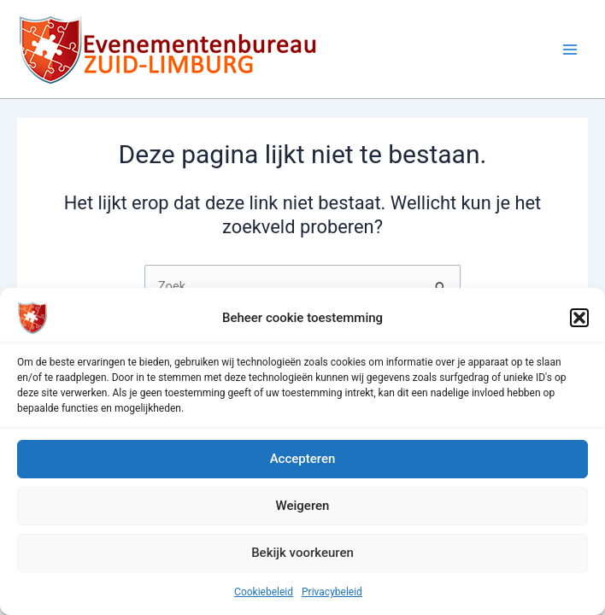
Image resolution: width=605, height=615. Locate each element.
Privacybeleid (332, 592)
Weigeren (303, 505)
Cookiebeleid (263, 592)
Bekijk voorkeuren (302, 552)
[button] (579, 317)
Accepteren (303, 458)
